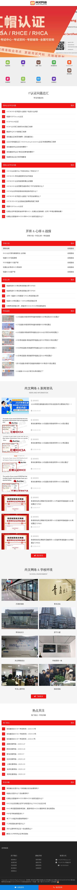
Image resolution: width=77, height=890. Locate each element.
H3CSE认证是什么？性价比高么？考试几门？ (23, 171)
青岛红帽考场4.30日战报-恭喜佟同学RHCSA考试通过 (50, 443)
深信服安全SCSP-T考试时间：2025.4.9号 (21, 729)
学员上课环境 (20, 689)
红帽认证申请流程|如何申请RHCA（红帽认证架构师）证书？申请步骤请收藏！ (35, 211)
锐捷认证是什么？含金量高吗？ (18, 793)
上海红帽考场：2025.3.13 (16, 764)
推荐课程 (38, 859)
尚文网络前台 (20, 660)
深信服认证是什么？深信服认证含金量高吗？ (23, 788)
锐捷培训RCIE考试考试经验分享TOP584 (21, 291)
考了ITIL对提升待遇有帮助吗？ (18, 818)
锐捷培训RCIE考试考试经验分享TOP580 (21, 286)
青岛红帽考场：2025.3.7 (15, 754)
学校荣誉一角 (57, 660)
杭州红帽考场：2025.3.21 (16, 769)
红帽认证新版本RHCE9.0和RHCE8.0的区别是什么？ (25, 216)
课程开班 (38, 856)
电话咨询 (57, 887)
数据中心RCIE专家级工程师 (16, 132)
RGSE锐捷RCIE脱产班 (11, 262)
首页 (23, 65)
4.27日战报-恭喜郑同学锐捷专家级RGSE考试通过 (33, 324)
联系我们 (14, 868)
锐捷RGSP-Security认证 (15, 116)
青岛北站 (57, 604)
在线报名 (70, 253)
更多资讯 (38, 555)
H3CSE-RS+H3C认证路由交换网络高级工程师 (23, 201)
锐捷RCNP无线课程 (10, 258)
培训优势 (14, 865)
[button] (37, 55)
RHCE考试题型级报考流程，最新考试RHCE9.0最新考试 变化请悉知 (31, 808)
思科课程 (69, 74)
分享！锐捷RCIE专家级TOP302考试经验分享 (23, 296)
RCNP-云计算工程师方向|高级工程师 (20, 127)
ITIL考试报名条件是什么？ (16, 824)
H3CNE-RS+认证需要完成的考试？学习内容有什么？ (25, 186)
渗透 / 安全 (38, 65)
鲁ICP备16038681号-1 (44, 882)
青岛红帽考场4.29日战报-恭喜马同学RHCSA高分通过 (50, 482)
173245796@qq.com (64, 860)
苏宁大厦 (57, 632)
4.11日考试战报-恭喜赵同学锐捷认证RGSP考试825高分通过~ (37, 340)
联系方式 (63, 856)
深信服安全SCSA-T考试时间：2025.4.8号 (21, 734)
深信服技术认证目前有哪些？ (17, 147)
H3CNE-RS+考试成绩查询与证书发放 (20, 176)
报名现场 (57, 689)
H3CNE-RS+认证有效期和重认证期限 (20, 181)
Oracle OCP (69, 65)
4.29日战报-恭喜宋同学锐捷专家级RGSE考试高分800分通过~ (37, 317)
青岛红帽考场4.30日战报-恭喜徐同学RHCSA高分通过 (50, 423)
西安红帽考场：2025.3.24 (16, 749)
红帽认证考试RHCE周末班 (12, 267)
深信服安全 (54, 65)
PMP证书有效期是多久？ (15, 813)
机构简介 (14, 859)
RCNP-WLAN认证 (13, 121)
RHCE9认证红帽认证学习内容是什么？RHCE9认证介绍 (26, 803)
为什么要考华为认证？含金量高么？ (20, 829)
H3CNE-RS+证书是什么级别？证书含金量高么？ (24, 196)
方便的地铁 (20, 604)
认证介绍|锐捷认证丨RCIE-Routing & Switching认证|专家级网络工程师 (31, 142)
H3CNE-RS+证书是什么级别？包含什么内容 (22, 111)
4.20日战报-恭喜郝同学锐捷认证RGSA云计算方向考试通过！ (37, 332)
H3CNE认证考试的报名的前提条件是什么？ (22, 191)
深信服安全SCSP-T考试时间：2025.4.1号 (21, 739)
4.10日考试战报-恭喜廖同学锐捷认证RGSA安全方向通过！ (36, 348)
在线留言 (53, 82)
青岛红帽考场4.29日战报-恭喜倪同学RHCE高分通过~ (50, 462)
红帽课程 (7, 82)
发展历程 (14, 862)
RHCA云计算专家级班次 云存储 (14, 253)
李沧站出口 (20, 632)
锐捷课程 (7, 65)
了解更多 (38, 696)
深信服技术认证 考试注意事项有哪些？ (21, 152)
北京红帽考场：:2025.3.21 (16, 759)
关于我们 (14, 856)
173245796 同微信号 (64, 862)
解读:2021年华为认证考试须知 (17, 834)
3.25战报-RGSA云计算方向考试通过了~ (30, 371)
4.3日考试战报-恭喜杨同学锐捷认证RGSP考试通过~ (34, 356)
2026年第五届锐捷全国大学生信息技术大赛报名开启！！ (51, 404)
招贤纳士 (14, 871)
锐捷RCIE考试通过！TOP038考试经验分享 (22, 301)
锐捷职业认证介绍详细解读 (16, 157)
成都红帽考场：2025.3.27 (16, 744)
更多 (72, 105)
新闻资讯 (38, 82)
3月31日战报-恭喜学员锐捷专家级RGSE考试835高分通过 (36, 363)
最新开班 (23, 82)
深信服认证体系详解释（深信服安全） (20, 137)
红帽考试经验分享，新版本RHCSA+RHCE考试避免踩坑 (26, 306)
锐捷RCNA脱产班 (9, 272)
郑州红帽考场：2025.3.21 (16, 774)
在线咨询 (19, 887)
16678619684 (64, 865)
